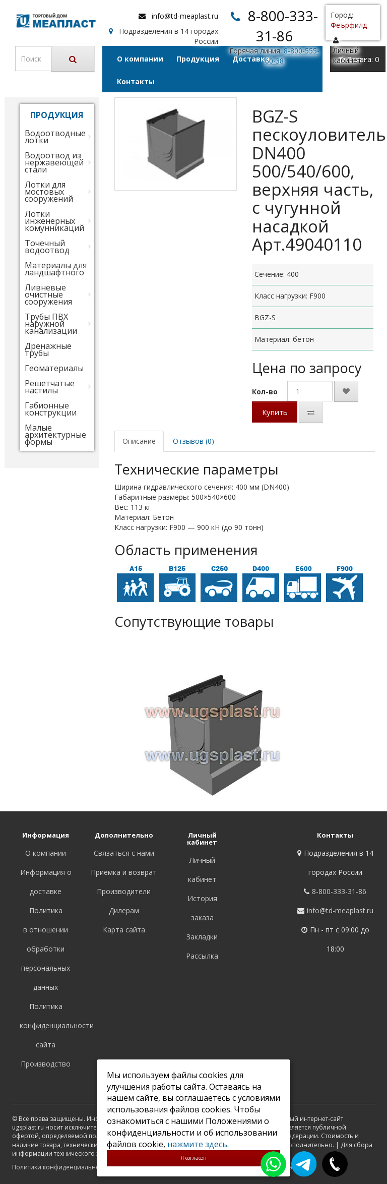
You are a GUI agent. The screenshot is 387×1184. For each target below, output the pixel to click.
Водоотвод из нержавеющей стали (54, 162)
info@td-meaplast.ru (185, 16)
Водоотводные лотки (55, 137)
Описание (139, 441)
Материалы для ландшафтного (56, 269)
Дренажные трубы (48, 349)
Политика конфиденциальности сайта (57, 1025)
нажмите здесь (197, 1144)
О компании (140, 59)
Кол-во (265, 391)
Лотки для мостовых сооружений (49, 191)
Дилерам (124, 910)
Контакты (136, 81)
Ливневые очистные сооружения (48, 294)
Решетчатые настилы (50, 387)
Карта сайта (124, 929)
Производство (46, 1064)
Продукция (197, 59)
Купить (275, 412)
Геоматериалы (54, 368)
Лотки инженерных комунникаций (54, 220)
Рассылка (202, 956)
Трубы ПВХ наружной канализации (51, 323)
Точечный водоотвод (47, 247)
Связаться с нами (124, 853)
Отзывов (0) (193, 441)
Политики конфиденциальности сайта (69, 1167)
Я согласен (193, 1157)
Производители (124, 891)
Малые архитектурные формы (55, 434)
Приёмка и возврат (124, 872)
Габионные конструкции (51, 409)
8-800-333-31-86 (339, 891)
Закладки (202, 936)
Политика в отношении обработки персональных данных (45, 949)
